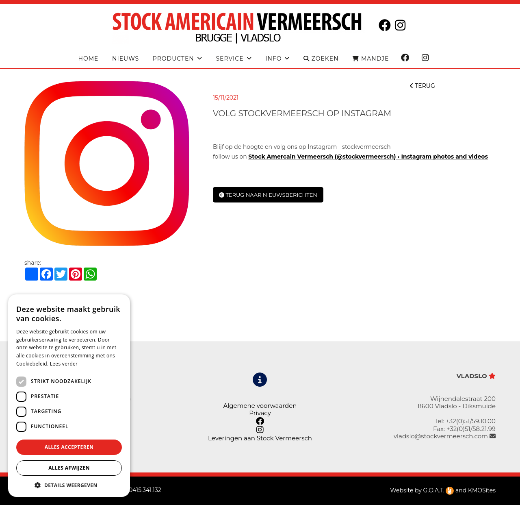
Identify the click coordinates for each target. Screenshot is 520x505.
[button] (69, 485)
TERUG (422, 85)
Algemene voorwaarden (260, 405)
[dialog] (69, 395)
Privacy (260, 413)
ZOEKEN (320, 58)
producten (173, 58)
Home (88, 58)
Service (229, 58)
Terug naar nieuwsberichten (268, 195)
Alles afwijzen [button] (69, 467)
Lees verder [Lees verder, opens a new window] (64, 363)
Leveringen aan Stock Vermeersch (260, 438)
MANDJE (370, 58)
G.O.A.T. (438, 490)
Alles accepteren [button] (69, 447)
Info (273, 58)
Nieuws (125, 58)
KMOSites (482, 490)
